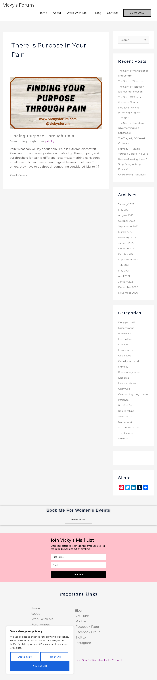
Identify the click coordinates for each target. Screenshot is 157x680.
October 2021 (126, 264)
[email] (78, 580)
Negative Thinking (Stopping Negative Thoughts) (130, 117)
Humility (123, 376)
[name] (78, 571)
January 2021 (126, 291)
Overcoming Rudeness (132, 184)
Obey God (124, 398)
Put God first (126, 420)
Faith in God (125, 349)
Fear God (124, 354)
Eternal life (125, 343)
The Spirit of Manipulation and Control (129, 75)
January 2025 (126, 214)
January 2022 (126, 253)
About (57, 13)
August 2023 (126, 225)
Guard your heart (129, 371)
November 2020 (128, 302)
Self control (125, 431)
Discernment (126, 337)
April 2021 (124, 286)
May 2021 (124, 280)
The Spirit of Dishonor (131, 86)
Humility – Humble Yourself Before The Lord (130, 158)
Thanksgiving (126, 447)
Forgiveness (125, 360)
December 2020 (128, 297)
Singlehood (125, 436)
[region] (40, 650)
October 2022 (127, 230)
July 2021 (124, 275)
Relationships (126, 425)
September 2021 (128, 269)
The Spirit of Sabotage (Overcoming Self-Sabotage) (132, 133)
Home (43, 13)
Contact (112, 13)
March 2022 (125, 241)
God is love (124, 365)
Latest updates (127, 393)
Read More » (18, 175)
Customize (24, 656)
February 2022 (127, 247)
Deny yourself (127, 332)
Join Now (78, 589)
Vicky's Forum (18, 5)
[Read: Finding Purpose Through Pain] (56, 103)
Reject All (54, 656)
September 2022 (128, 236)
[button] (137, 13)
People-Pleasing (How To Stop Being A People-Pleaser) (133, 174)
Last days (123, 387)
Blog (98, 13)
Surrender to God (129, 442)
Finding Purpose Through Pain (42, 136)
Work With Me (77, 13)
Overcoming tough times (27, 141)
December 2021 (128, 258)
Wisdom (123, 453)
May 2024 (124, 219)
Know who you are (129, 382)
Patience (123, 414)
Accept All (40, 666)
